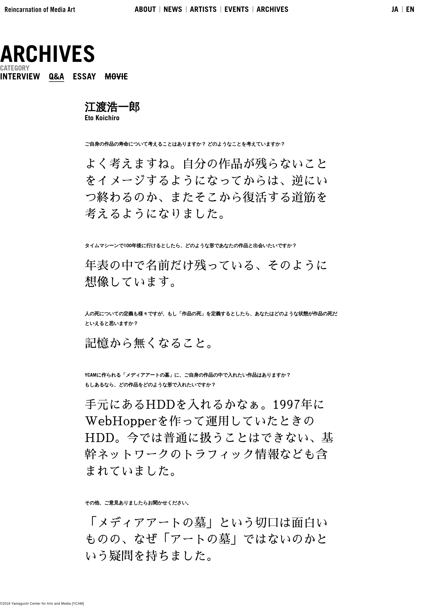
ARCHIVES (273, 9)
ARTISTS (203, 9)
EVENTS (236, 9)
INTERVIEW (20, 76)
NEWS (172, 9)
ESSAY (84, 76)
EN (410, 9)
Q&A (56, 76)
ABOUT (145, 9)
